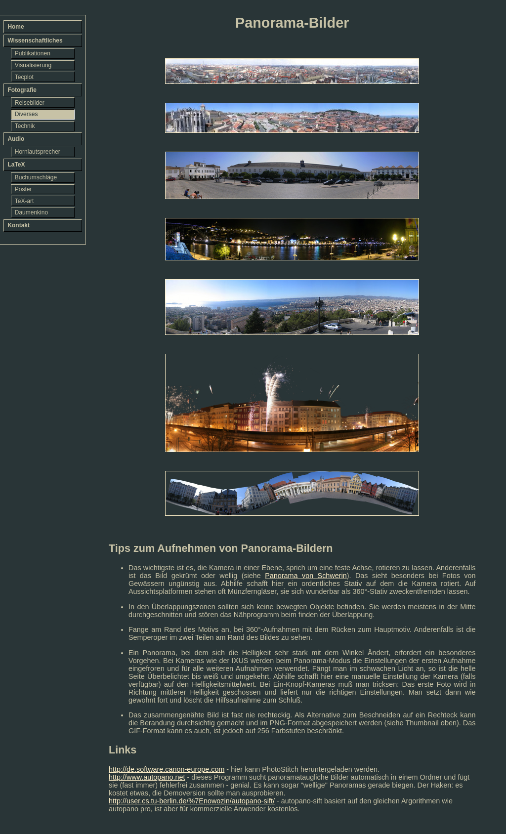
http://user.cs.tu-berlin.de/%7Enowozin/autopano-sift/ (192, 801)
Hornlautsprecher (37, 151)
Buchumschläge (36, 177)
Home (15, 26)
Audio (15, 138)
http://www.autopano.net (147, 777)
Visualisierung (33, 65)
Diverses (26, 114)
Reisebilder (29, 102)
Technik (25, 126)
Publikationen (32, 53)
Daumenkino (31, 212)
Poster (23, 189)
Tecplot (24, 77)
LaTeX (16, 164)
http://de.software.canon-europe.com (166, 769)
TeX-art (24, 201)
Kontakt (18, 225)
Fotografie (22, 89)
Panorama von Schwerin (306, 576)
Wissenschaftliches (34, 40)
